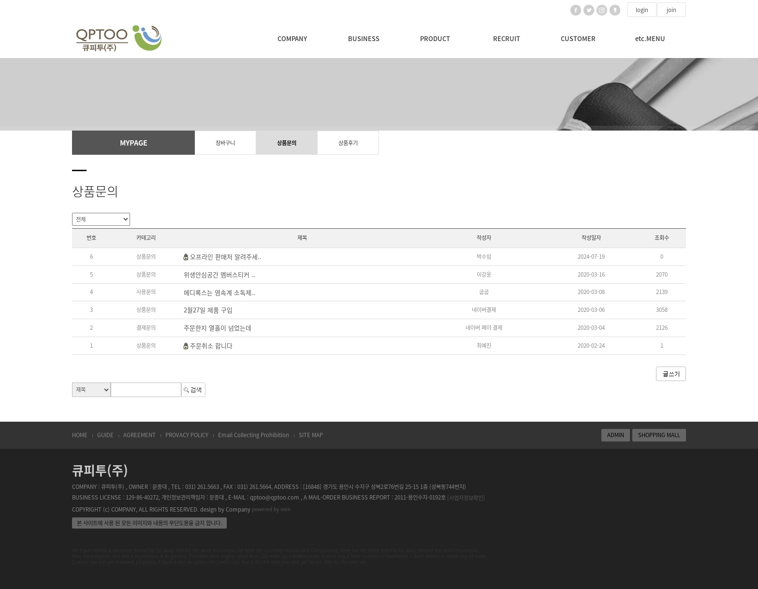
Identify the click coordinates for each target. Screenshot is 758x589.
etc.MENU (650, 38)
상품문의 (286, 143)
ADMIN (615, 435)
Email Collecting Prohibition (253, 435)
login (642, 10)
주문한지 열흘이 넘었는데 (217, 327)
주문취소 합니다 (211, 345)
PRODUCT (435, 38)
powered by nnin (271, 509)
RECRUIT (506, 38)
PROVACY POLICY (186, 435)
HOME (79, 435)
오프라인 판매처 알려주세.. (226, 256)
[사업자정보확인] (466, 498)
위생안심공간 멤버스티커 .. (219, 274)
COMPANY (292, 38)
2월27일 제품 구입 (208, 310)
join (671, 10)
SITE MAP (311, 435)
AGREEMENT (139, 435)
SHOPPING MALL (659, 435)
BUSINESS (363, 38)
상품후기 (348, 143)
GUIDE (105, 435)
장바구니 (225, 143)
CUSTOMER (578, 38)
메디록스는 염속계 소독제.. (219, 292)
